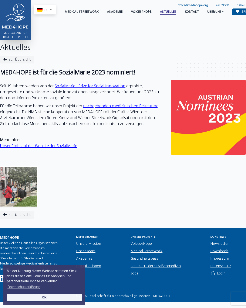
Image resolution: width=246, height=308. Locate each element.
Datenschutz (220, 266)
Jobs (134, 273)
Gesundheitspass (144, 259)
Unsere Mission (88, 244)
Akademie (84, 259)
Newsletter (219, 244)
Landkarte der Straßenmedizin (156, 266)
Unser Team (85, 251)
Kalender (222, 5)
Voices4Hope (141, 244)
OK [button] (44, 297)
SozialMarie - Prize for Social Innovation (90, 86)
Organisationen (88, 266)
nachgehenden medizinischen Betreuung (121, 106)
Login (218, 273)
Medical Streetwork (146, 251)
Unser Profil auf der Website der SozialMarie (38, 146)
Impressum (219, 259)
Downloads (219, 251)
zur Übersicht (17, 59)
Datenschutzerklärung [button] (24, 287)
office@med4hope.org (193, 5)
